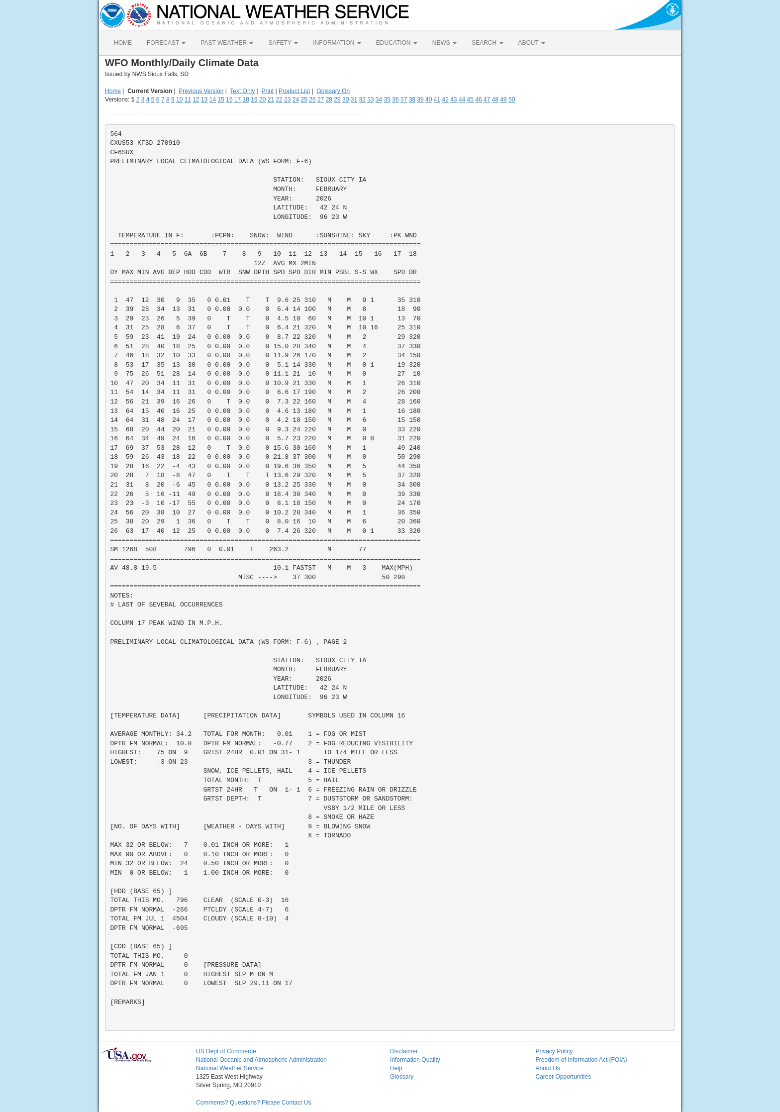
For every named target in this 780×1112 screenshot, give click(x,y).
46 (478, 99)
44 (462, 99)
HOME (123, 42)
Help (396, 1068)
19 (254, 99)
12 (196, 99)
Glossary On (333, 91)
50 (511, 99)
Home (113, 91)
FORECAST (166, 42)
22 (279, 99)
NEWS (444, 42)
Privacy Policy (554, 1051)
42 (445, 99)
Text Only (242, 91)
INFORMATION (337, 42)
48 (495, 99)
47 (487, 99)
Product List (294, 91)
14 (212, 99)
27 (320, 99)
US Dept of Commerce (226, 1051)
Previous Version (201, 91)
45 (470, 99)
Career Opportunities (563, 1076)
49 (503, 99)
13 (204, 99)
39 (420, 99)
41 (437, 99)
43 (453, 99)
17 (237, 99)
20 (262, 99)
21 (271, 99)
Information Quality (415, 1059)
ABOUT (531, 42)
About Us (548, 1068)
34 (379, 99)
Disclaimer (404, 1051)
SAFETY (283, 42)
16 (229, 99)
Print (267, 91)
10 (179, 99)
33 (370, 99)
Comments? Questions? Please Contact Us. (254, 1102)
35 (387, 99)
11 (188, 99)
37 (403, 99)
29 (337, 99)
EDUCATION (396, 42)
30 (345, 99)
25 (304, 99)
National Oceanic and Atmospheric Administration (261, 1059)
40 (428, 99)
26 (312, 99)
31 (354, 99)
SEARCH (487, 42)
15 (221, 99)
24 (295, 99)
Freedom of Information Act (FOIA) (581, 1059)
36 (395, 99)
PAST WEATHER (226, 42)
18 (246, 99)
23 (287, 99)
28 (329, 99)
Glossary (401, 1076)
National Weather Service (230, 1068)
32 (362, 99)
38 (412, 99)
